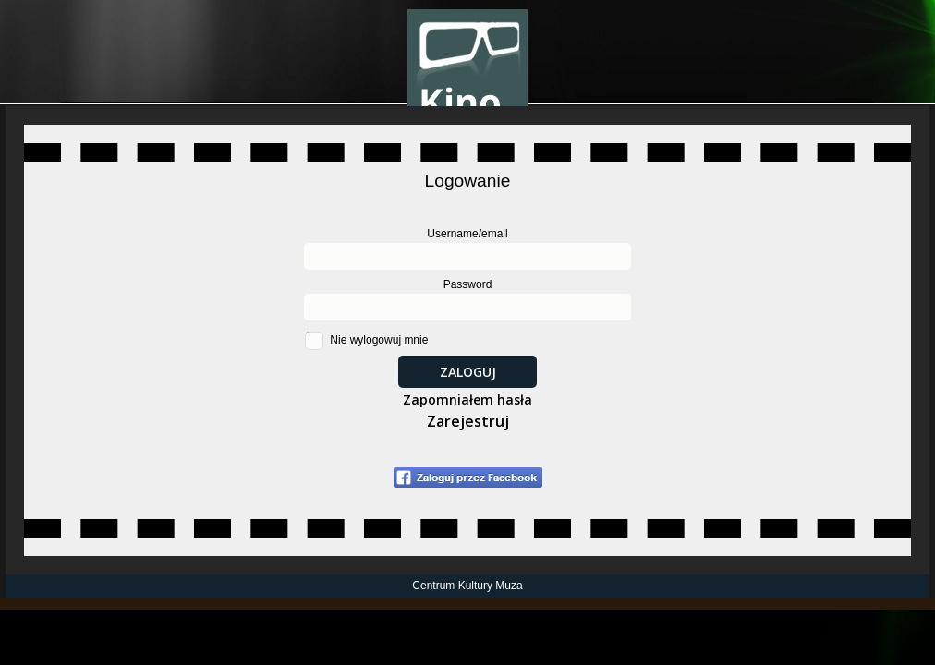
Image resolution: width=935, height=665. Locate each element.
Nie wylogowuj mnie (379, 339)
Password (467, 284)
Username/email (467, 233)
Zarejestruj (468, 421)
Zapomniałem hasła (467, 399)
